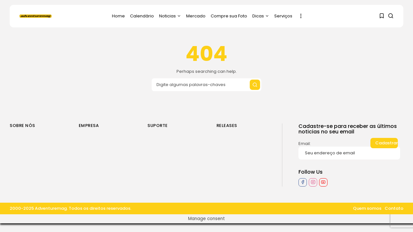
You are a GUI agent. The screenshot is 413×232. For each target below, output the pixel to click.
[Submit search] (255, 85)
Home (118, 16)
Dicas (260, 16)
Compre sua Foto (229, 16)
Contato (394, 208)
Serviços (283, 16)
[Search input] (206, 84)
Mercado (196, 16)
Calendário (142, 16)
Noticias (170, 16)
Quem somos (367, 208)
